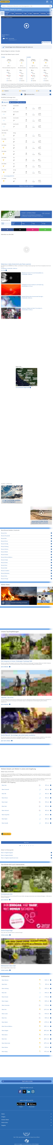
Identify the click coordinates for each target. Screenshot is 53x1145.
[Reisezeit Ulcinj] (26, 576)
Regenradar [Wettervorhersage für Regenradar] (36, 13)
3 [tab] (24, 845)
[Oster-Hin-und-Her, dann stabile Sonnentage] (45, 591)
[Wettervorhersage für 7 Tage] (37, 223)
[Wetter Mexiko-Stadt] (26, 1043)
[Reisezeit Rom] (26, 538)
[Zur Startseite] (5, 1)
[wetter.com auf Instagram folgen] (33, 1091)
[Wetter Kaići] (26, 806)
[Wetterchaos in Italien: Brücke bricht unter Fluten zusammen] (26, 249)
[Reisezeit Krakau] (26, 562)
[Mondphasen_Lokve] (37, 94)
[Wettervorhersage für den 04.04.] (29, 57)
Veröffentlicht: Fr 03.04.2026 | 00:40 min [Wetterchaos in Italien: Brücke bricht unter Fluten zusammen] (9, 268)
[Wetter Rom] (26, 1009)
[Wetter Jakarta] (26, 1035)
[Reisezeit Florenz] (26, 541)
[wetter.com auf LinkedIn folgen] (28, 1091)
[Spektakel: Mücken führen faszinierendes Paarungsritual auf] (26, 302)
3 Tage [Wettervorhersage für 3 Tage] (12, 13)
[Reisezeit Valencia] (26, 549)
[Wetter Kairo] (26, 1039)
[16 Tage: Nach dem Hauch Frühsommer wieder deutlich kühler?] (45, 599)
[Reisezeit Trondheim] (26, 570)
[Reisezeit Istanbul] (26, 554)
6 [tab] (31, 845)
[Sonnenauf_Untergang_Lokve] (26, 90)
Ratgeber (3, 1125)
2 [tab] (22, 845)
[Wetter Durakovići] (26, 789)
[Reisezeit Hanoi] (26, 565)
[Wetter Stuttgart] (26, 1001)
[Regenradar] (26, 835)
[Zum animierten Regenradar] (23, 387)
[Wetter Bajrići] (26, 819)
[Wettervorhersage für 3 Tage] (26, 223)
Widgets (3, 1116)
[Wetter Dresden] (26, 997)
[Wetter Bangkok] (26, 1030)
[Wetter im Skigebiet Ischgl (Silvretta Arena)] (26, 858)
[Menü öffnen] (50, 1)
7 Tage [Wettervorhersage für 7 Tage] (24, 13)
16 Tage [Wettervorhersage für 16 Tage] (30, 13)
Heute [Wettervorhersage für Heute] (2, 13)
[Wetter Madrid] (26, 1022)
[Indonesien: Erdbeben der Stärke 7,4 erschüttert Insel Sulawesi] (26, 314)
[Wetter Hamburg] (26, 988)
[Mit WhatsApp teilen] (45, 229)
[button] (26, 47)
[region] (26, 176)
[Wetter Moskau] (26, 1047)
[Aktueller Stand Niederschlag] (26, 377)
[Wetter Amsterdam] (26, 1005)
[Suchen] (50, 6)
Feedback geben (12, 39)
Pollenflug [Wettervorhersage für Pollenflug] (43, 13)
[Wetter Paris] (26, 1018)
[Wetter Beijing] (26, 1051)
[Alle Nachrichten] (45, 604)
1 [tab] (20, 845)
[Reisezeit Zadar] (26, 568)
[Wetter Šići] (26, 794)
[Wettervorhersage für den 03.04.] (3, 57)
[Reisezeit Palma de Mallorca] (26, 557)
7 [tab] (33, 845)
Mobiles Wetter (5, 1119)
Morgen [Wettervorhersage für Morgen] (7, 13)
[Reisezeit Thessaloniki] (26, 535)
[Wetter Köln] (26, 993)
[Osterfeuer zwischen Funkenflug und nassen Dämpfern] (19, 596)
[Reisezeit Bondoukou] (26, 573)
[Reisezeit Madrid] (26, 552)
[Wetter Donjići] (26, 802)
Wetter (3, 1114)
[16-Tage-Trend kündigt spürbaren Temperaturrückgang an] (12, 494)
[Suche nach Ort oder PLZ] (26, 6)
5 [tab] (28, 845)
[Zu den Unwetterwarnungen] (9, 63)
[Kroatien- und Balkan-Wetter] (26, 25)
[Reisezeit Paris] (26, 533)
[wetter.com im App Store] (31, 1105)
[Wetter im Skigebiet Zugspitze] (26, 852)
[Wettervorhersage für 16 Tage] (47, 223)
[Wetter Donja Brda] (26, 815)
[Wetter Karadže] (26, 823)
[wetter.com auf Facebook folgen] (20, 1091)
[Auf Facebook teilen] (7, 229)
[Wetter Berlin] (26, 984)
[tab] (5, 102)
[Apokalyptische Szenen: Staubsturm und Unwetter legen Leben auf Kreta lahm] (26, 290)
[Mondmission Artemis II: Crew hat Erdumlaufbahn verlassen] (26, 278)
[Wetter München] (26, 980)
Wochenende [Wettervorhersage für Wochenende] (18, 13)
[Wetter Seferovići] (26, 810)
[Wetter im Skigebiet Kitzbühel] (26, 855)
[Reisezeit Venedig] (26, 544)
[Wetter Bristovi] (26, 798)
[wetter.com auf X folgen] (24, 1092)
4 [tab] (26, 845)
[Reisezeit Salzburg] (26, 546)
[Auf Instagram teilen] (32, 229)
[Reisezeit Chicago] (26, 578)
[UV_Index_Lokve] (12, 94)
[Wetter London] (26, 1014)
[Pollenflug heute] (46, 42)
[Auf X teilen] (20, 229)
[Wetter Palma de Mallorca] (26, 1026)
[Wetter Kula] (26, 785)
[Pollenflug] (47, 2)
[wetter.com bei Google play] (21, 1105)
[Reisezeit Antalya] (26, 560)
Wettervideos (4, 1122)
